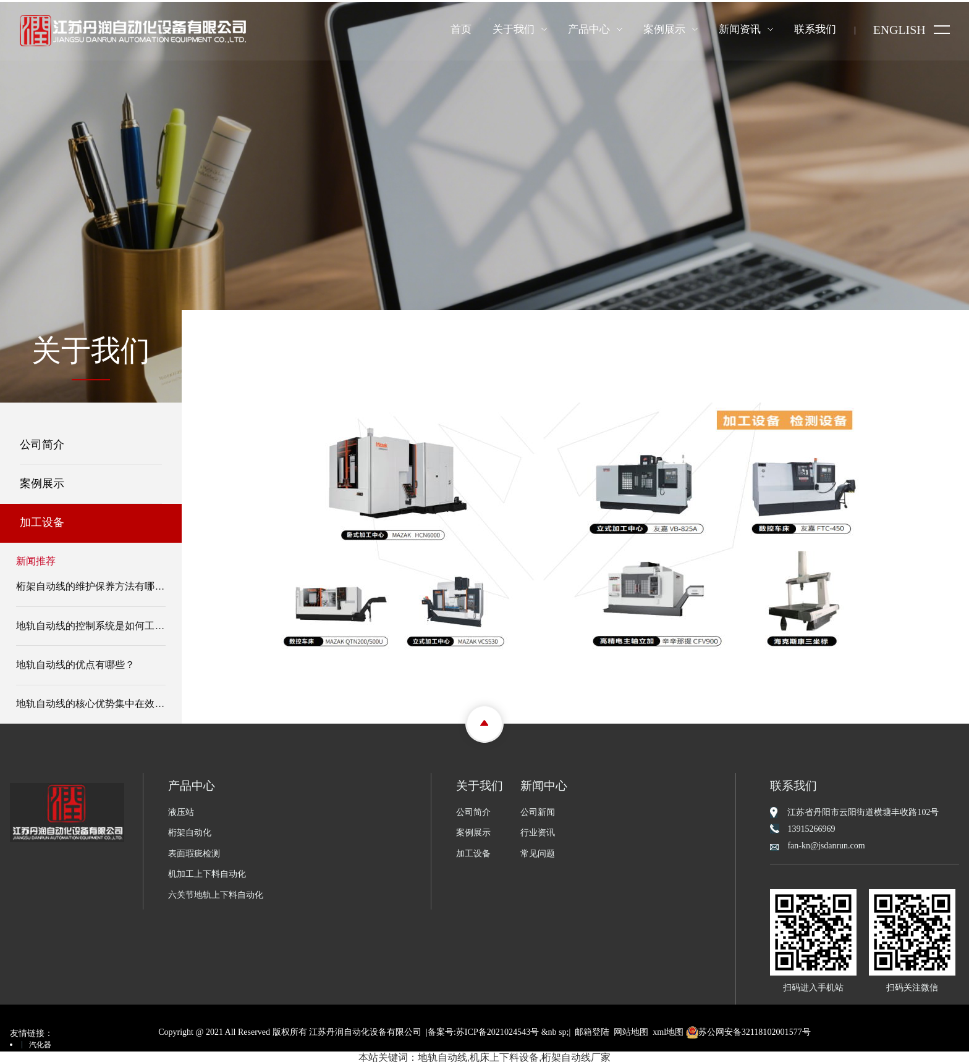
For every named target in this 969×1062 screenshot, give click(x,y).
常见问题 (537, 851)
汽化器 (40, 1043)
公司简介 (34, 443)
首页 (460, 29)
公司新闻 (537, 809)
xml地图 (668, 1029)
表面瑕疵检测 (194, 851)
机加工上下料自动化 (207, 872)
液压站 (181, 809)
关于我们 (513, 29)
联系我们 (814, 29)
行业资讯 (537, 830)
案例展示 (664, 29)
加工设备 (34, 520)
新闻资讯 (739, 29)
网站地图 (631, 1029)
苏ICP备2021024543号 (497, 1029)
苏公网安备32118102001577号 (748, 1029)
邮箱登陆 (592, 1029)
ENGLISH (899, 30)
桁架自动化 (189, 830)
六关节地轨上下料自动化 (215, 893)
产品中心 (588, 29)
